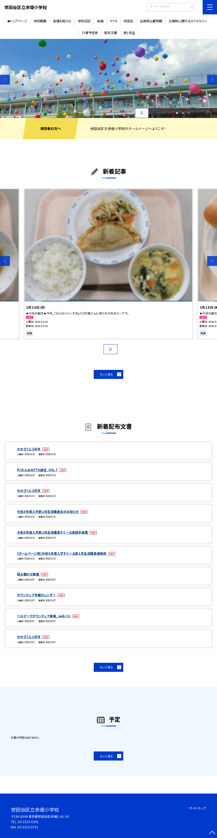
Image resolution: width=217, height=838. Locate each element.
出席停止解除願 (151, 21)
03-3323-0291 (28, 821)
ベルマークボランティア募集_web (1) (44, 616)
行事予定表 (90, 32)
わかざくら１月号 (29, 636)
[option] (108, 78)
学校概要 (40, 21)
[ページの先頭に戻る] (212, 833)
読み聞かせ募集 (28, 574)
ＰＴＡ (113, 21)
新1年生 (129, 32)
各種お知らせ (62, 21)
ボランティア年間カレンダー (37, 594)
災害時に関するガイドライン (188, 21)
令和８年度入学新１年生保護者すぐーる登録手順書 (53, 532)
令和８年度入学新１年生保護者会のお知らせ (48, 511)
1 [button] (177, 113)
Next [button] (212, 80)
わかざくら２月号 (29, 490)
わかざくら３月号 (29, 449)
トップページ (18, 21)
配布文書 (110, 32)
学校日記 (84, 21)
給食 (100, 21)
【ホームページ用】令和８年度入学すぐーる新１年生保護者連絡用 (62, 553)
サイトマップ (197, 808)
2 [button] (183, 113)
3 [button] (189, 113)
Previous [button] (5, 80)
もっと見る (106, 374)
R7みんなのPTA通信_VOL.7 (37, 469)
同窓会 (128, 21)
